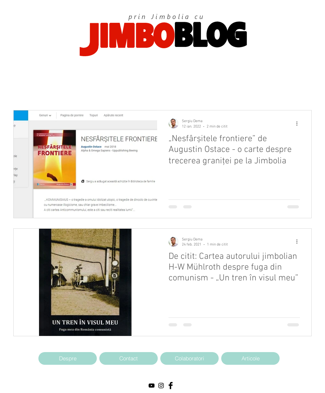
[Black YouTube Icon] (151, 385)
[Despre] (67, 358)
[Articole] (250, 358)
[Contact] (128, 358)
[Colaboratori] (189, 358)
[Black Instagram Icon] (161, 385)
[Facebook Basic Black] (170, 385)
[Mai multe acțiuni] (299, 123)
